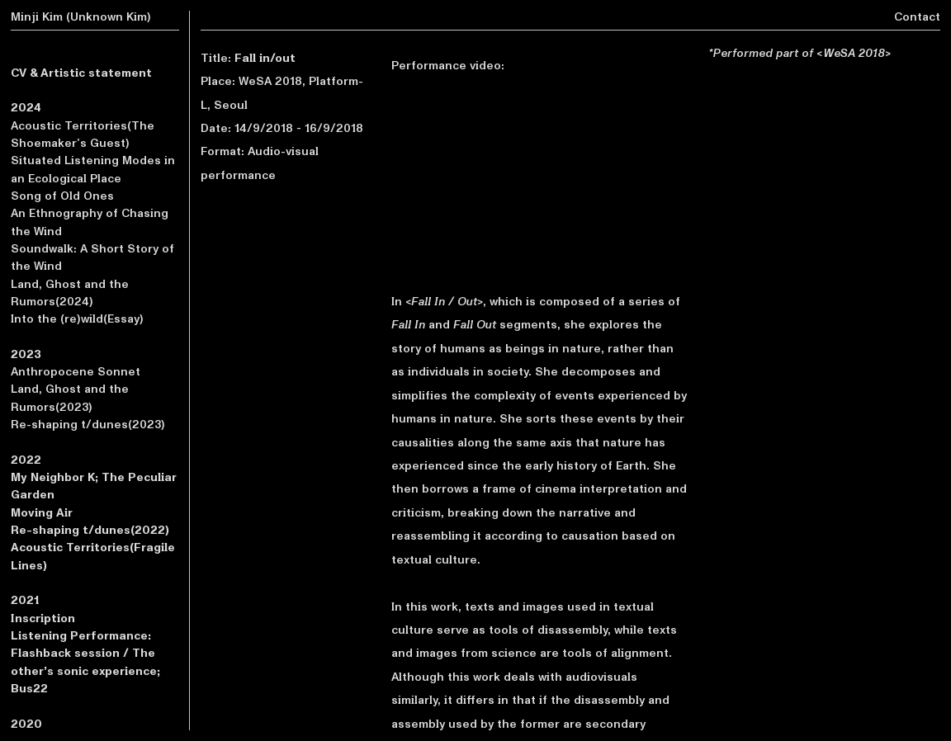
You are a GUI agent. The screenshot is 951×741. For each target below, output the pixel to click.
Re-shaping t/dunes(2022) (90, 530)
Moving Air (42, 513)
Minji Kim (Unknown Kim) (81, 17)
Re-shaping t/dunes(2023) (88, 424)
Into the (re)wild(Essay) (77, 319)
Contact (917, 17)
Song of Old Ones (62, 196)
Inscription (43, 618)
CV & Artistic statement (81, 73)
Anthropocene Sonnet (75, 372)
